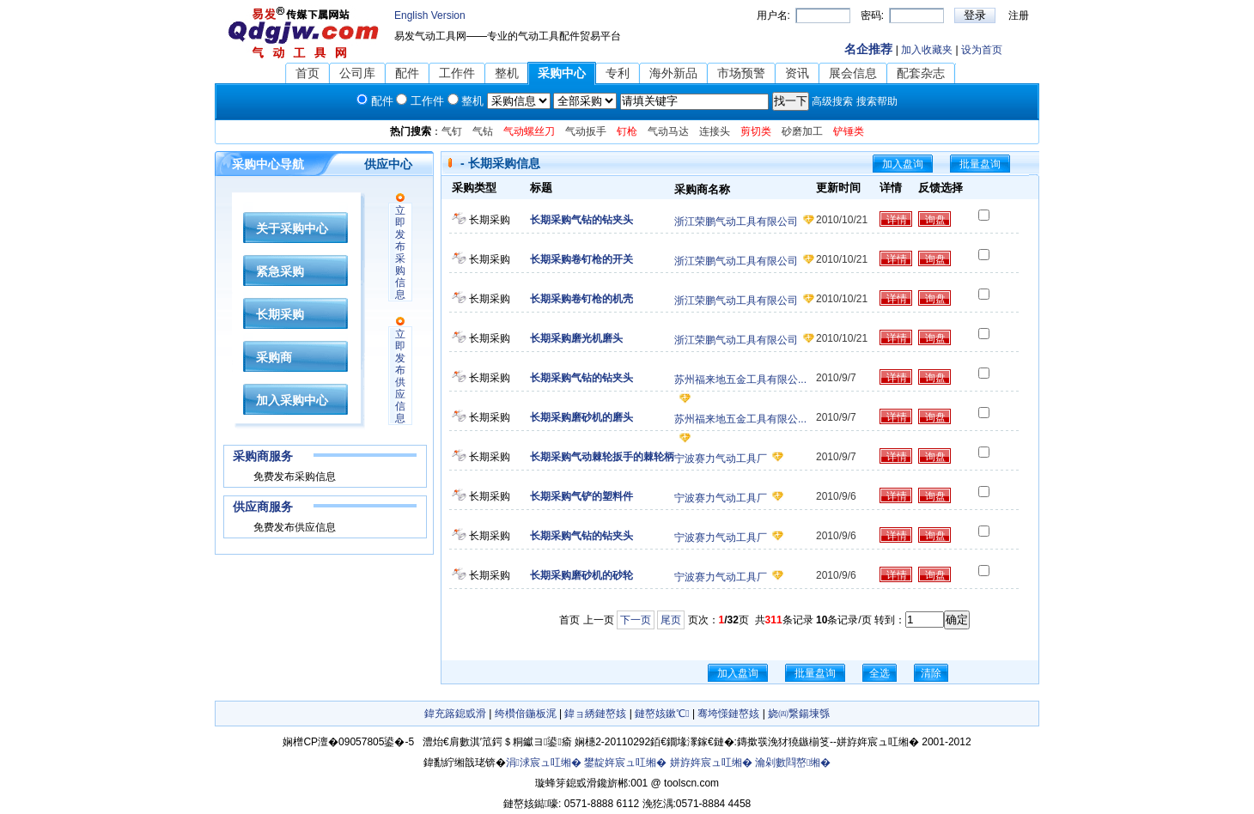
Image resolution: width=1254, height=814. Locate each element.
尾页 (670, 620)
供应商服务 (263, 506)
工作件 (457, 73)
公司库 (357, 73)
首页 (307, 73)
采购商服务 (263, 456)
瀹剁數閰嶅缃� (793, 762)
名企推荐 (868, 49)
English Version (430, 15)
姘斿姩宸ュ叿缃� (711, 762)
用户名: (773, 15)
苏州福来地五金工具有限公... (740, 380)
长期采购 (489, 220)
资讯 (797, 73)
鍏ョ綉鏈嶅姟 (595, 714)
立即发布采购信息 (400, 252)
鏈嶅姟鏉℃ (662, 714)
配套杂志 (921, 73)
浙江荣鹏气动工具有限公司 (736, 222)
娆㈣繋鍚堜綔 (799, 714)
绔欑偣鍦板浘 (526, 714)
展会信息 (853, 73)
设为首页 (981, 50)
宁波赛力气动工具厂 (720, 459)
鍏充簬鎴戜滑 (455, 714)
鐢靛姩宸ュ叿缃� (625, 762)
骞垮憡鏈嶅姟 (728, 714)
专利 (618, 73)
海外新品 (673, 73)
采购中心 (562, 73)
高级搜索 (832, 101)
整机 (507, 73)
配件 (407, 73)
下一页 (635, 620)
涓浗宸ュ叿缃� (543, 762)
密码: (872, 15)
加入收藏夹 (927, 50)
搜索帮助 (877, 101)
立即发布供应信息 (400, 376)
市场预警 (741, 73)
